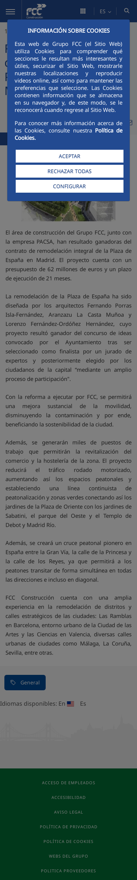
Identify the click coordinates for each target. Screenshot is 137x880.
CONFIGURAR (69, 186)
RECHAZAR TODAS (69, 171)
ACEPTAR (69, 156)
